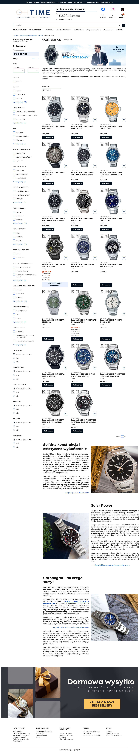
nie (17, 362)
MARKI (41, 35)
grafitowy (20, 216)
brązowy (19, 237)
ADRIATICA (20, 95)
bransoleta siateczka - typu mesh (26, 275)
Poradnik (39, 733)
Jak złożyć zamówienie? (91, 735)
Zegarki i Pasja (41, 735)
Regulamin (17, 741)
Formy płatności (66, 733)
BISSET (19, 98)
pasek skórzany (22, 271)
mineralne (20, 331)
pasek (18, 254)
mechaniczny (21, 178)
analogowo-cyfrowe (23, 157)
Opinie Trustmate (112, 733)
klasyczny (20, 140)
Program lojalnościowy (21, 733)
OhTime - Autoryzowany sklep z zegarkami (25, 35)
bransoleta (20, 258)
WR (17, 314)
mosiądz (19, 199)
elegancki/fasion (22, 136)
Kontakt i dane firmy (113, 735)
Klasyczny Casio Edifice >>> (76, 493)
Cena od (16, 67)
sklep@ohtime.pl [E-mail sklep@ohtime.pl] (65, 19)
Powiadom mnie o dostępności (55, 284)
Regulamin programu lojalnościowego (21, 736)
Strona (118, 436)
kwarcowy (20, 170)
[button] (123, 25)
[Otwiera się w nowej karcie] (103, 9)
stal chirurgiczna (22, 191)
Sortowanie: (46, 86)
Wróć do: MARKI (18, 50)
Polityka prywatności (21, 739)
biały (18, 233)
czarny (19, 212)
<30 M (18, 318)
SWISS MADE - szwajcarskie (26, 115)
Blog (38, 737)
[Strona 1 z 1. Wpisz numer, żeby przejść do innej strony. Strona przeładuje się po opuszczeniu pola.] (122, 436)
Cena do (31, 67)
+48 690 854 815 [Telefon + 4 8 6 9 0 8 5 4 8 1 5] (65, 14)
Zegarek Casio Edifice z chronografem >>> (70, 627)
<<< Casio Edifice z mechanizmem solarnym (109, 565)
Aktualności (17, 732)
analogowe (20, 153)
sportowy (19, 132)
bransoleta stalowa (23, 267)
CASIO (18, 81)
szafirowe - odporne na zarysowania (25, 336)
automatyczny (21, 174)
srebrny (19, 220)
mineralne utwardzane (25, 341)
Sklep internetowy (69, 750)
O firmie (109, 732)
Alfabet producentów (44, 732)
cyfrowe (19, 161)
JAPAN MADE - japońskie (25, 112)
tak (17, 358)
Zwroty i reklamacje (67, 739)
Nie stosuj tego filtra (23, 354)
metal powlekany (23, 195)
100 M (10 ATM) (22, 311)
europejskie (20, 119)
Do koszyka (48, 137)
